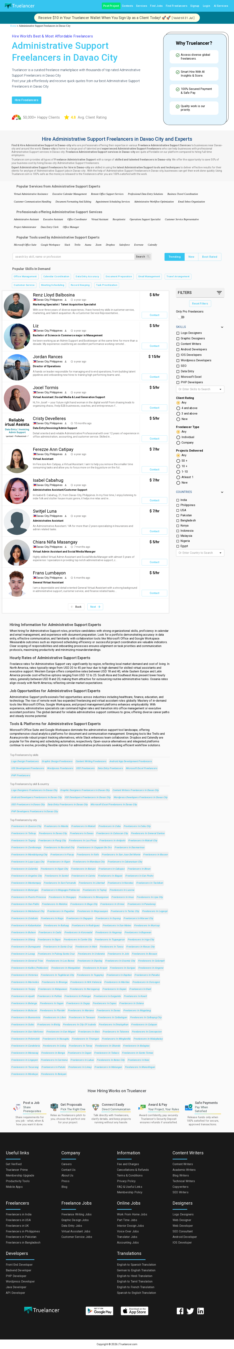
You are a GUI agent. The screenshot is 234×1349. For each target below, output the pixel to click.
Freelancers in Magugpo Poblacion (60, 890)
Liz (36, 325)
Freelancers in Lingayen (24, 1060)
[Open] (220, 389)
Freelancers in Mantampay (25, 883)
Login (206, 6)
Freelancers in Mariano (80, 1010)
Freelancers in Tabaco (106, 1053)
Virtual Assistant (99, 219)
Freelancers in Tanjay (23, 989)
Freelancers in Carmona (54, 1060)
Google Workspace (50, 244)
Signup (195, 6)
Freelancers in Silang (22, 940)
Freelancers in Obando (107, 1046)
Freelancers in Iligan (58, 862)
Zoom (98, 244)
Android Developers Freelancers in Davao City (36, 797)
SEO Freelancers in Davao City (27, 804)
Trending (174, 256)
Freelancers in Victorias (24, 975)
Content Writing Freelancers (91, 761)
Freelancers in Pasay (62, 855)
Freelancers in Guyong (108, 918)
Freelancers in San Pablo (25, 904)
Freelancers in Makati (83, 826)
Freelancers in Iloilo (87, 855)
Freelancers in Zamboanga (26, 847)
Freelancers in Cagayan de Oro (94, 847)
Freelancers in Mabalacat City (27, 911)
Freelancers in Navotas (120, 883)
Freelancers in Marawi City (138, 918)
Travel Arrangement (178, 276)
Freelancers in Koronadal (78, 932)
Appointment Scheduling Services (113, 201)
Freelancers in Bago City (83, 904)
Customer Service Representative (182, 219)
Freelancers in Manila (56, 826)
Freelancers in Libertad (91, 883)
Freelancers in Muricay (146, 925)
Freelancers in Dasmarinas (129, 847)
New (191, 256)
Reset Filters (200, 303)
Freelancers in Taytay (94, 890)
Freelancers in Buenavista (25, 1017)
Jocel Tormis (45, 387)
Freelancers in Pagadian (60, 911)
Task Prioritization (107, 285)
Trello (77, 244)
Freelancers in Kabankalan (25, 925)
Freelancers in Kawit (135, 996)
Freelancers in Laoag (22, 954)
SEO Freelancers (85, 768)
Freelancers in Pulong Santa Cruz (56, 954)
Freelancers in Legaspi (154, 911)
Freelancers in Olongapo (62, 897)
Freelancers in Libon (54, 1017)
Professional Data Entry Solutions (145, 194)
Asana (88, 244)
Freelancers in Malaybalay (148, 1039)
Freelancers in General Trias (27, 961)
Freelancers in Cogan (79, 1053)
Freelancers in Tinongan (85, 1039)
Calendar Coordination (56, 276)
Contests (127, 6)
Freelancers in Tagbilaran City (57, 975)
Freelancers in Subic (22, 1025)
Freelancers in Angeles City (26, 876)
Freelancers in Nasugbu (56, 1039)
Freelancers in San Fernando (59, 883)
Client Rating (185, 398)
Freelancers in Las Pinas (82, 840)
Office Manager (71, 227)
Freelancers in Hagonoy (108, 932)
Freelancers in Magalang (137, 1010)
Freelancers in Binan (139, 869)
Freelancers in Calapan (143, 1025)
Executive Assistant (53, 219)
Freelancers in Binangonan (93, 897)
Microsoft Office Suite (25, 244)
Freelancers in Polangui (77, 996)
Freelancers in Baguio (110, 876)
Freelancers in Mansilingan (140, 1067)
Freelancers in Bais (88, 1032)
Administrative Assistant (26, 219)
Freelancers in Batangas (24, 890)
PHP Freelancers (20, 775)
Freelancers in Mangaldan (65, 968)
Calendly (152, 244)
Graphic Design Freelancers (57, 761)
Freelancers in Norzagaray (84, 989)
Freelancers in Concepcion (146, 1032)
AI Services (221, 6)
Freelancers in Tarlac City (125, 911)
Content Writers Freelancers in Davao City (135, 790)
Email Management (149, 276)
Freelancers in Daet (140, 989)
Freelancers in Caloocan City (112, 833)
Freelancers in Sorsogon (146, 982)
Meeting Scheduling (52, 285)
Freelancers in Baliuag (56, 925)
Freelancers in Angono (150, 968)
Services (142, 6)
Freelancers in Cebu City (137, 826)
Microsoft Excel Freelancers (141, 768)
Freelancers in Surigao (122, 968)
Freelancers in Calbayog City (145, 1017)
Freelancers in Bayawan (138, 932)
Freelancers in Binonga (54, 982)
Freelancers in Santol (56, 876)
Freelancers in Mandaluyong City (29, 855)
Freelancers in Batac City (110, 1060)
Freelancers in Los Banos (60, 961)
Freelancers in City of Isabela (79, 1025)
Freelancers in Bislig (48, 1025)
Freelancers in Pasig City (52, 840)
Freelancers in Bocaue (144, 954)
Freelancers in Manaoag (24, 1053)
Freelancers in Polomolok (25, 1039)
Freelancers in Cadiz (50, 932)
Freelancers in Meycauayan (92, 911)
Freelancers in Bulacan (23, 1010)
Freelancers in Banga (52, 1053)
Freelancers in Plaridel (52, 1010)
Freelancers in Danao (108, 1010)
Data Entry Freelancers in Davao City (67, 804)
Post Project (111, 6)
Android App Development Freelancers (131, 761)
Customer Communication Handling (32, 201)
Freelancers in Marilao (116, 982)
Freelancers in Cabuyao (111, 869)
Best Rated (209, 256)
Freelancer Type (187, 427)
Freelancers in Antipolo (112, 840)
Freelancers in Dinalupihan (113, 1025)
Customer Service (24, 285)
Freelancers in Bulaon (23, 932)
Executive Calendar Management (69, 194)
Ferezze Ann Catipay (53, 449)
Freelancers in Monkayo (24, 1074)
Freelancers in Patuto (53, 1067)
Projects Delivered (189, 450)
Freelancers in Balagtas (136, 1046)
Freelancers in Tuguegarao (109, 940)
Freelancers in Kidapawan (52, 989)
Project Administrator (25, 227)
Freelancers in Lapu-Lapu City (27, 862)
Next (95, 607)
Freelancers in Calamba (24, 869)
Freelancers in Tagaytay (90, 975)
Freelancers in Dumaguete (25, 947)
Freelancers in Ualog (54, 1046)
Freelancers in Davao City (53, 833)
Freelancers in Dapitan (119, 975)
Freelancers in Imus (122, 897)
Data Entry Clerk (49, 227)
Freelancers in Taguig (23, 840)
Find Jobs (156, 6)
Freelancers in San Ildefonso (27, 1032)
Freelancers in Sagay (77, 1003)
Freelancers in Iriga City (141, 940)
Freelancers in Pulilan (49, 996)
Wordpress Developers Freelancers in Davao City (140, 797)
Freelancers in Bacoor (155, 855)
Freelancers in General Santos (147, 833)
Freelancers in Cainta (83, 876)
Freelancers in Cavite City (78, 940)
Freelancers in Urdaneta (91, 954)
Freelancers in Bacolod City (59, 847)
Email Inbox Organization (191, 201)
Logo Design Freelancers (24, 761)
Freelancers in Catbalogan (112, 1017)
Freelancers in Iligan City (54, 869)
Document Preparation (118, 276)
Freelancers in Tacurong (24, 1067)
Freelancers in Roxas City (140, 947)
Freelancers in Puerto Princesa (28, 897)
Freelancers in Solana (131, 1003)
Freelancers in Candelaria (25, 1046)
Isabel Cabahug (48, 480)
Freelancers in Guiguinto (107, 996)
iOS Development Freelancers (27, 768)
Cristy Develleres (49, 418)
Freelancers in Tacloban (149, 883)
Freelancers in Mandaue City (88, 862)
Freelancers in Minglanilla (116, 1039)
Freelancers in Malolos (54, 904)
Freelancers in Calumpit (151, 961)
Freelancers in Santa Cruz (58, 947)
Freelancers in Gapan (114, 989)
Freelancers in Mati (86, 947)
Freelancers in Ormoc (112, 904)
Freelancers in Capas (104, 1003)
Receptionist (119, 219)
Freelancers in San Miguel (61, 1032)
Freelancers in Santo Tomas (137, 1053)
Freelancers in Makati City (142, 840)
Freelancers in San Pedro (139, 876)
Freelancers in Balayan (53, 1074)
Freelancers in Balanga (23, 1003)
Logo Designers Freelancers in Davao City (34, 790)
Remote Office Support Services (107, 194)
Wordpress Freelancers (60, 768)
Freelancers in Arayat (95, 968)
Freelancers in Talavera (116, 1032)
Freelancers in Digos (49, 940)
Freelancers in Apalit (22, 996)
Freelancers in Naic (138, 1060)
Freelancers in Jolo (118, 954)
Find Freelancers (176, 6)
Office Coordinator (77, 219)
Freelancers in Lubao (82, 1060)
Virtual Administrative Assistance (31, 194)
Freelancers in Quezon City (26, 826)
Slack (67, 244)
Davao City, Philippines (49, 299)
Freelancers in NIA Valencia (85, 982)
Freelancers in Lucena (122, 890)
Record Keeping (80, 285)
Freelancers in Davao (81, 833)
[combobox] (197, 389)
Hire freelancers (26, 100)
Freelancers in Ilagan (51, 1003)
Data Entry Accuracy (87, 276)
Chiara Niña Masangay (55, 542)
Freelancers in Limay (79, 1067)
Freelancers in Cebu (109, 826)
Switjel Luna (45, 511)
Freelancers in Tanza (111, 947)
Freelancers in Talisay (23, 833)
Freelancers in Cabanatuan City (125, 862)
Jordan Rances (48, 356)
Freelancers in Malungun (108, 1067)
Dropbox (110, 244)
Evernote (139, 244)
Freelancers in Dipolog (90, 961)
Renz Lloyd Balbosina (54, 295)
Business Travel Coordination (182, 194)
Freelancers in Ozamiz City (120, 961)
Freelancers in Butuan (83, 869)
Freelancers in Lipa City (149, 897)
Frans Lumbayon (49, 573)
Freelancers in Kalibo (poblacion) (29, 968)
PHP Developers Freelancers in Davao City (34, 811)
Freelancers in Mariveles (24, 982)
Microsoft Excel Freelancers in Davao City (113, 804)
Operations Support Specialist (145, 219)
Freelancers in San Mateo (117, 925)
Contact (154, 315)
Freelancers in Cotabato (24, 918)
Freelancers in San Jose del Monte (121, 855)
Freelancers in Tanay (80, 1046)
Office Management (25, 276)
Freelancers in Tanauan (82, 1017)
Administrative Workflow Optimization (154, 201)
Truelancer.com (128, 1344)
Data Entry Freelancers (110, 768)
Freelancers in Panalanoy (141, 904)
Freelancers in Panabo (147, 975)
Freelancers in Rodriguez (85, 925)
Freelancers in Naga (52, 918)
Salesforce (124, 244)
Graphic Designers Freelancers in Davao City (84, 790)
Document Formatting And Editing (73, 201)
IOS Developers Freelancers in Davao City (87, 797)
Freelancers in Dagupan (79, 918)
